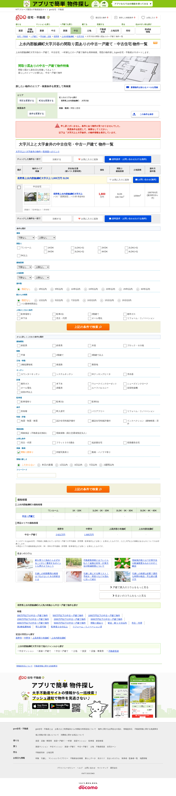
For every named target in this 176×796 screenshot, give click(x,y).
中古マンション (56, 747)
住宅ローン (111, 747)
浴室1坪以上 (27, 392)
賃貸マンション (80, 741)
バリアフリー (98, 411)
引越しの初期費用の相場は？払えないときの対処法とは (47, 576)
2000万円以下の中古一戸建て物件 (70, 619)
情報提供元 (127, 729)
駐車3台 (95, 401)
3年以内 (43, 289)
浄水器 (130, 374)
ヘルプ (80, 768)
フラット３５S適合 (65, 442)
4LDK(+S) (133, 251)
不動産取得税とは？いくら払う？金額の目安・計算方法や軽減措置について (96, 563)
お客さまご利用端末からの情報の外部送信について (75, 729)
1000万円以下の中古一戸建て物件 (104, 615)
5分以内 (59, 300)
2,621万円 (60, 534)
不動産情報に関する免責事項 (45, 666)
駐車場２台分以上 (59, 626)
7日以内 (93, 464)
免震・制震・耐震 (29, 421)
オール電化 (97, 318)
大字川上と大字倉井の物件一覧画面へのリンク (38, 151)
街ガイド (101, 758)
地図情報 (143, 758)
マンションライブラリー (58, 758)
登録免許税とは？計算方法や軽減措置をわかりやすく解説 (144, 563)
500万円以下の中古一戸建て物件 (68, 615)
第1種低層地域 (24, 626)
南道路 (59, 364)
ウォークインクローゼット (104, 383)
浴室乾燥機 (132, 388)
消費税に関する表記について (72, 735)
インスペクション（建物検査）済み (143, 422)
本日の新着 (47, 464)
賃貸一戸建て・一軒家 (63, 741)
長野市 (19, 638)
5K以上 (24, 255)
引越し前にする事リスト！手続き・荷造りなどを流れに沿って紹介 (96, 576)
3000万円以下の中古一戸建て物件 (106, 619)
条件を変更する (36, 113)
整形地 (95, 364)
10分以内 (92, 300)
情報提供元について (24, 666)
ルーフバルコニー (100, 388)
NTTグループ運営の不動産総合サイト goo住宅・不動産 (40, 9)
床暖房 (59, 388)
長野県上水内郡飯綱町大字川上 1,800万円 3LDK (43, 178)
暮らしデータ (90, 758)
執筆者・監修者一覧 (130, 758)
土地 (92, 747)
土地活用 (50, 752)
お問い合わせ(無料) (145, 179)
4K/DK (105, 251)
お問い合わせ (90, 768)
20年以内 (110, 289)
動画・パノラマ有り (101, 452)
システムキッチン (64, 374)
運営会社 (113, 768)
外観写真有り (62, 452)
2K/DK (105, 247)
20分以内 (126, 300)
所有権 (24, 411)
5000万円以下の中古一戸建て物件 (70, 623)
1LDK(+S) (79, 247)
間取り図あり (97, 623)
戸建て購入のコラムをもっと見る (131, 587)
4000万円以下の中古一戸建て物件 (33, 623)
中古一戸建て (82, 747)
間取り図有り (27, 452)
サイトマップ (102, 768)
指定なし (26, 289)
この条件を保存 (146, 114)
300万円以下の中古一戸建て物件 (32, 615)
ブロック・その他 (135, 345)
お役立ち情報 (19, 758)
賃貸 (37, 741)
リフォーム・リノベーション (140, 318)
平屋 (23, 355)
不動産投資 (113, 651)
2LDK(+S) (133, 247)
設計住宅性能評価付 (65, 421)
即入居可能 (41, 626)
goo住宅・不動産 (20, 729)
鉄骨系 (59, 345)
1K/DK (51, 247)
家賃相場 (99, 741)
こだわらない (28, 464)
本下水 (24, 318)
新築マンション (42, 747)
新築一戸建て (70, 747)
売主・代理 (61, 318)
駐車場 (91, 741)
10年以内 (75, 289)
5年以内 (59, 289)
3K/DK (51, 251)
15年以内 (93, 289)
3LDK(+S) (79, 251)
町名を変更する (46, 100)
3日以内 (78, 464)
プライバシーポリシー (66, 768)
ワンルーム (26, 247)
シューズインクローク (137, 383)
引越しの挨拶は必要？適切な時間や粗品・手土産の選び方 (144, 576)
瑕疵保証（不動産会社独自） (34, 433)
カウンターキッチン (30, 374)
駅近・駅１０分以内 (117, 623)
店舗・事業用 (46, 741)
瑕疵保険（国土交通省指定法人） (72, 433)
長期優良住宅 (133, 442)
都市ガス (131, 314)
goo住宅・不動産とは (44, 729)
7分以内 (75, 300)
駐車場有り (26, 314)
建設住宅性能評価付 (101, 421)
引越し (43, 758)
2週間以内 (109, 464)
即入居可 (60, 411)
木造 (94, 345)
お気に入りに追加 (88, 159)
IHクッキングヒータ (101, 374)
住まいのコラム (113, 758)
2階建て (95, 314)
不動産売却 (40, 752)
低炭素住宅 (97, 442)
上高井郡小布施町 (40, 638)
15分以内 (109, 300)
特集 (37, 758)
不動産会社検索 (76, 758)
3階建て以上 (97, 355)
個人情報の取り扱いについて (47, 735)
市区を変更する (26, 100)
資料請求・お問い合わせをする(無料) (128, 159)
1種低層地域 (27, 364)
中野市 (27, 638)
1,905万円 (89, 534)
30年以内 (145, 289)
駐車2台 (60, 314)
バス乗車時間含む (29, 303)
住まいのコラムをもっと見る (130, 595)
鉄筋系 (24, 345)
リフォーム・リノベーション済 (87, 626)
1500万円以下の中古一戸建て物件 (33, 619)
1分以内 (43, 300)
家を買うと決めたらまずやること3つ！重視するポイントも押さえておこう (48, 563)
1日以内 (64, 464)
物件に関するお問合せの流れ (109, 729)
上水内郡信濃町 (58, 638)
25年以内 (128, 289)
